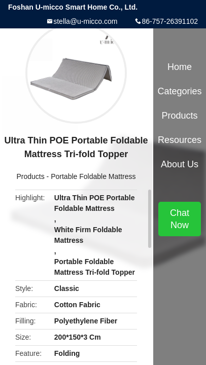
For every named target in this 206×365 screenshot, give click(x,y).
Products (30, 176)
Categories (179, 91)
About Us (179, 164)
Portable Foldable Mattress (93, 176)
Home (179, 67)
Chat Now (179, 219)
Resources (179, 140)
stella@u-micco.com (85, 21)
